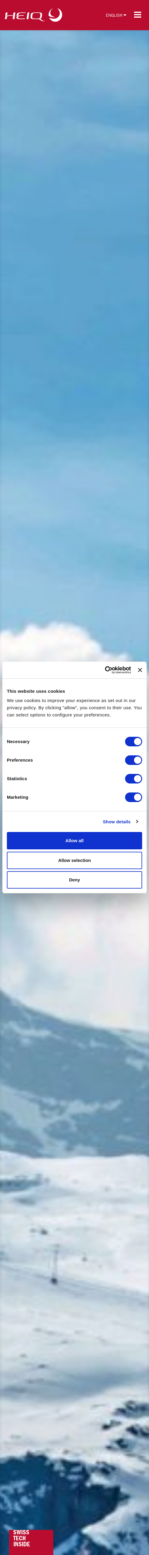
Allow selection (74, 860)
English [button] (116, 15)
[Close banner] (140, 670)
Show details (117, 821)
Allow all (75, 840)
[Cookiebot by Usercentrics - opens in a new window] (105, 670)
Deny (74, 879)
